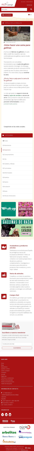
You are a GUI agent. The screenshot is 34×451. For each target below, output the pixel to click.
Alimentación (7, 145)
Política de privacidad (7, 380)
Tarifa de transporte (6, 383)
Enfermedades (7, 173)
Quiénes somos (5, 369)
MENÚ (29, 5)
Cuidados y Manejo (8, 164)
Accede (3, 374)
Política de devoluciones (7, 382)
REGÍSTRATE (29, 1)
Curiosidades (7, 168)
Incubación (6, 186)
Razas (5, 191)
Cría (4, 159)
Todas (5, 141)
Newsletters (4, 367)
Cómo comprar (5, 370)
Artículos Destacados (9, 196)
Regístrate (4, 376)
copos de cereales (15, 95)
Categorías (6, 15)
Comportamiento (8, 154)
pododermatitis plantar (10, 104)
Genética (6, 177)
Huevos (5, 182)
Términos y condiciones (7, 378)
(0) (30, 14)
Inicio (2, 363)
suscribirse (17, 348)
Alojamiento (7, 150)
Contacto (3, 372)
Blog (2, 365)
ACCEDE (23, 1)
